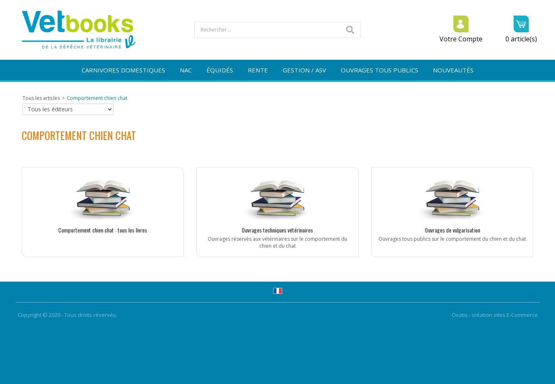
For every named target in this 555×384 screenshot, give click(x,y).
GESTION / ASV (304, 70)
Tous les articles (41, 98)
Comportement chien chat (97, 98)
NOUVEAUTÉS (453, 70)
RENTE (258, 70)
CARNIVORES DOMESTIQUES (123, 70)
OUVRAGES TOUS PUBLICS (379, 70)
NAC (186, 70)
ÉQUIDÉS (219, 70)
